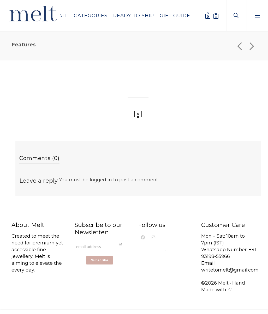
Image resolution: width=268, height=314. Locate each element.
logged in (101, 180)
